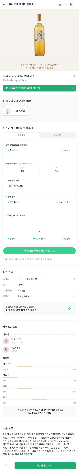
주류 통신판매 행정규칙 (30, 65)
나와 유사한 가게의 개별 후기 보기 (39, 250)
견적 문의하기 (45, 465)
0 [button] (7, 465)
